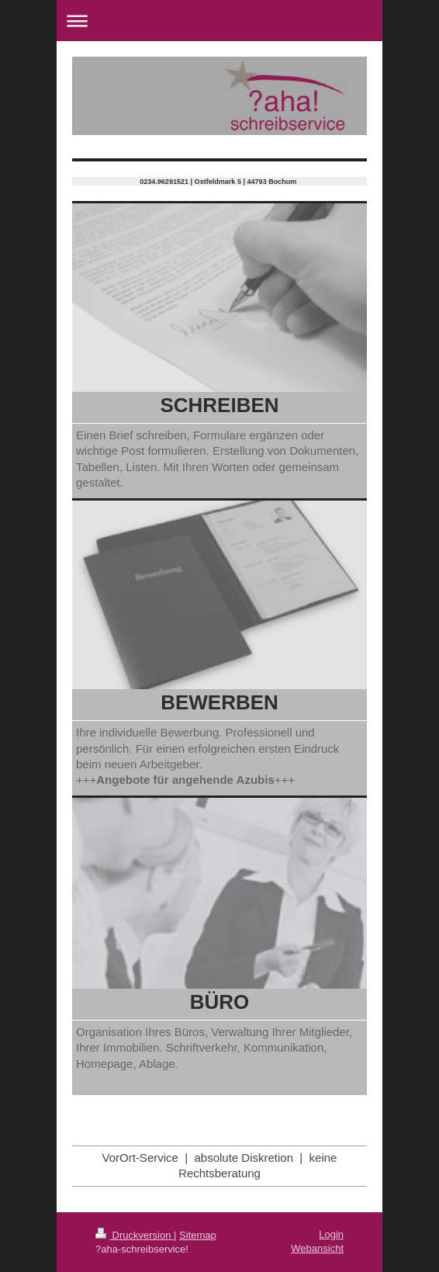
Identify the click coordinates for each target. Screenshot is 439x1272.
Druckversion (134, 1235)
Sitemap (197, 1235)
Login (331, 1234)
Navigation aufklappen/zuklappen (219, 20)
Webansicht (317, 1248)
